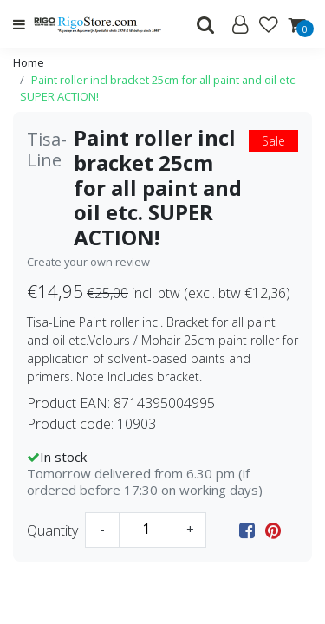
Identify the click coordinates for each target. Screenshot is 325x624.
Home (28, 62)
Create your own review (88, 262)
